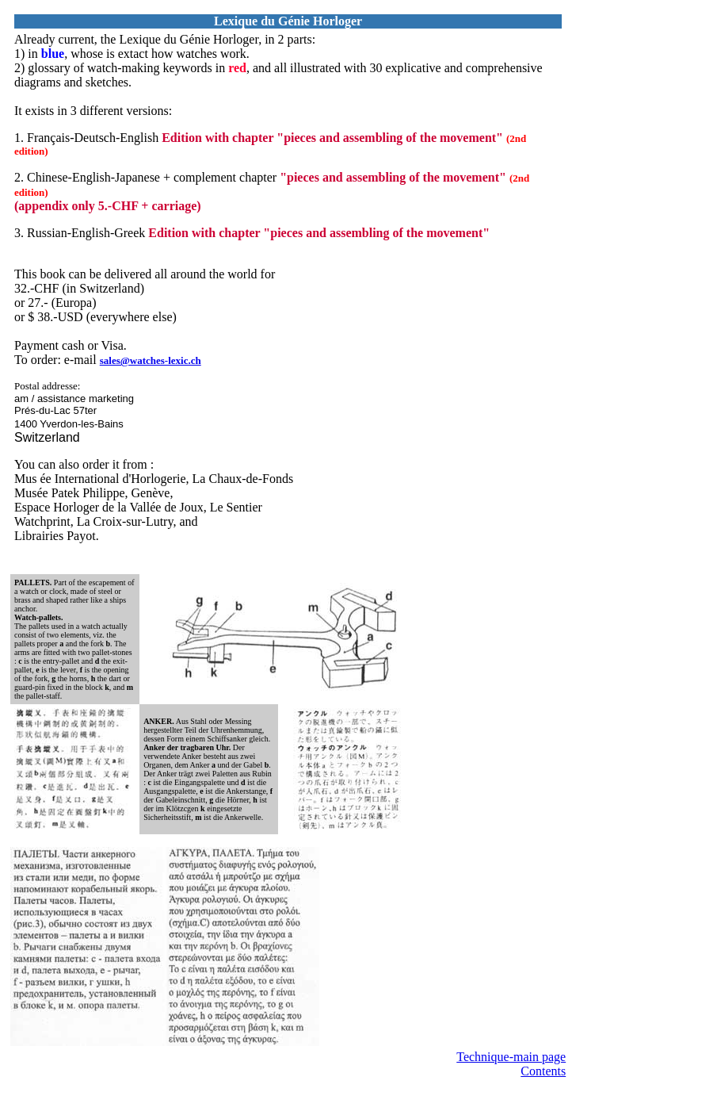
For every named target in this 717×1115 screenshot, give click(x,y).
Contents (543, 1071)
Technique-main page (511, 1056)
